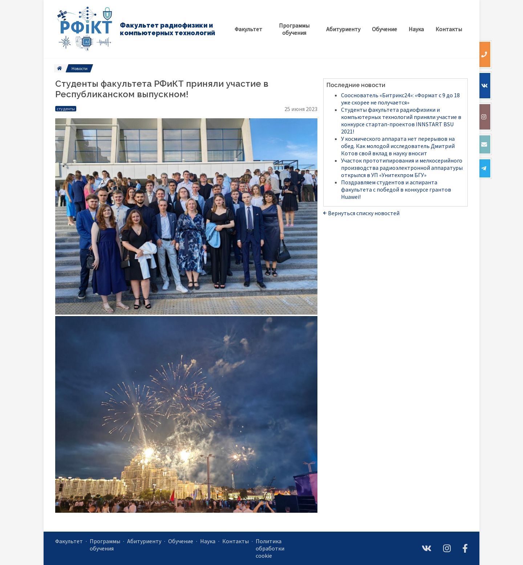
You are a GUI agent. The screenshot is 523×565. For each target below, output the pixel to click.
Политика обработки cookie (270, 548)
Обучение (180, 541)
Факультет (69, 541)
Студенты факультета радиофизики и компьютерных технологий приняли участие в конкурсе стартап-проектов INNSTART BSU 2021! (401, 120)
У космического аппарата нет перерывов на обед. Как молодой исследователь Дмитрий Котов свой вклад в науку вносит (398, 146)
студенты (66, 108)
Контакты (235, 541)
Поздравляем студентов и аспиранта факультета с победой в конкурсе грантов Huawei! (396, 189)
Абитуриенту (144, 541)
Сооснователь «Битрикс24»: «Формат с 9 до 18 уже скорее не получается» (400, 98)
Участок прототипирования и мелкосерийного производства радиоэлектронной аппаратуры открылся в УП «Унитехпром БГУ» (402, 168)
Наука (207, 541)
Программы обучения (105, 544)
